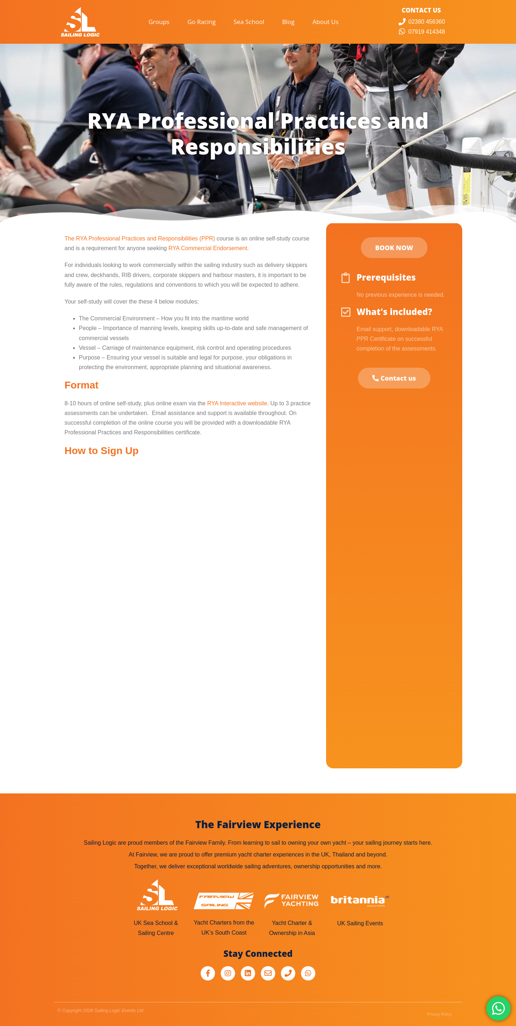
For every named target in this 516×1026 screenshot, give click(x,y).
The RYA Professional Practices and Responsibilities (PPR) (139, 238)
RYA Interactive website (237, 403)
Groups (158, 22)
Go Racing (201, 22)
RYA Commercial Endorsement (207, 248)
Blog (288, 22)
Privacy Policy (439, 1014)
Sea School (249, 22)
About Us (325, 22)
